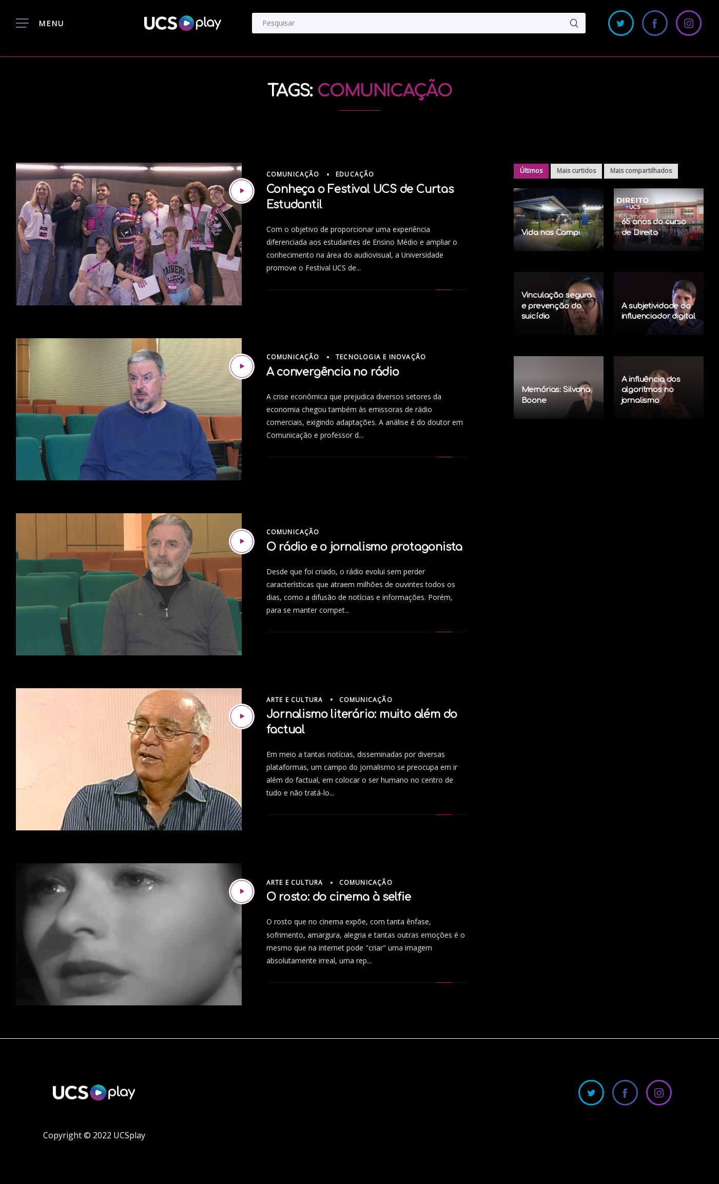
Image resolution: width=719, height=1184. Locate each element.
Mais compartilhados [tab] (641, 170)
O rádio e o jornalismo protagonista (364, 547)
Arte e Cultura (294, 699)
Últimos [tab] (531, 170)
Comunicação (293, 174)
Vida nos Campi (550, 232)
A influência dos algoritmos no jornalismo (651, 390)
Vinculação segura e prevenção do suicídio (556, 306)
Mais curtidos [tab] (576, 170)
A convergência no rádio (332, 372)
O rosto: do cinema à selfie (338, 897)
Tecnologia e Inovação (381, 357)
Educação (355, 174)
